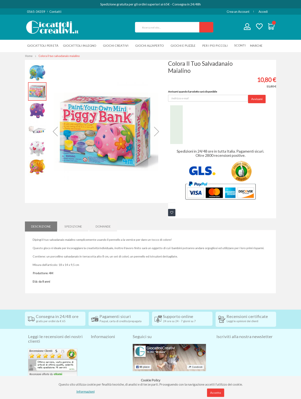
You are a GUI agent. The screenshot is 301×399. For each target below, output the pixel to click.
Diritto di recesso (103, 351)
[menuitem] (257, 45)
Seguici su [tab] (142, 329)
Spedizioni (98, 339)
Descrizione (41, 225)
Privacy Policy (101, 364)
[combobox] (169, 27)
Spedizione (73, 225)
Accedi (263, 11)
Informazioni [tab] (103, 329)
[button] (55, 131)
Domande (103, 225)
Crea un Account (238, 11)
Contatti (55, 11)
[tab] (41, 225)
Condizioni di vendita (105, 345)
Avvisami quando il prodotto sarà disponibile (192, 91)
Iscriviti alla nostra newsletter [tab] (244, 329)
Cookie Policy (100, 370)
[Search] (206, 27)
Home (28, 56)
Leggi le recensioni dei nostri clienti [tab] (55, 331)
